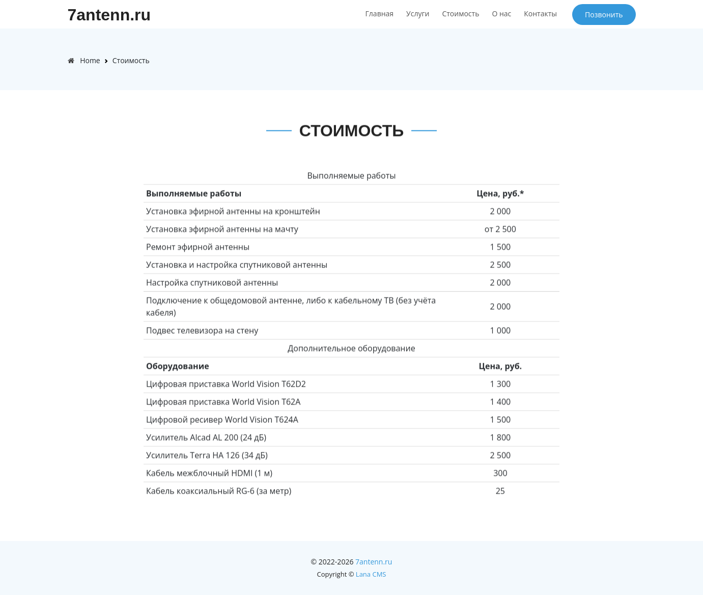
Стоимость (460, 13)
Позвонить (604, 14)
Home (90, 60)
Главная (379, 13)
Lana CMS (371, 574)
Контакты (540, 13)
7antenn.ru (109, 15)
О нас (501, 13)
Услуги (417, 13)
